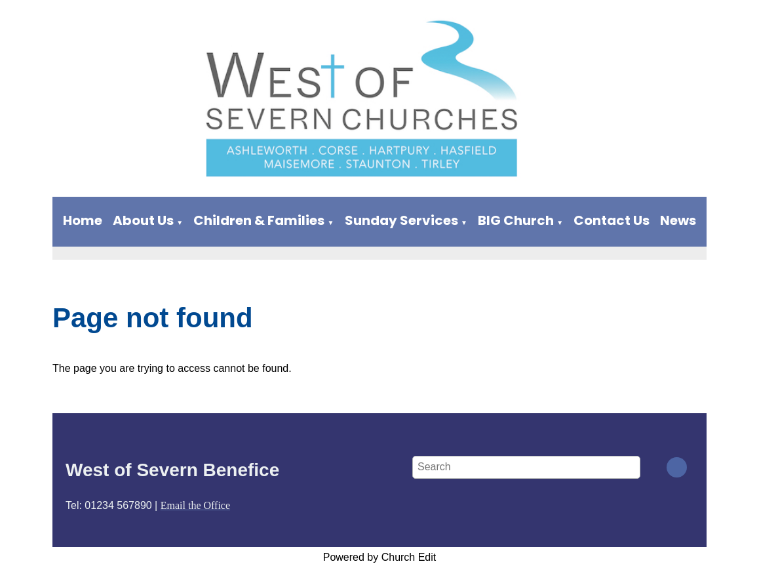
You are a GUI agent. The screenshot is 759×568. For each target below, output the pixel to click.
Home (82, 220)
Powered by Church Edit (380, 557)
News (678, 220)
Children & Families (258, 220)
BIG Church (516, 220)
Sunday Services (401, 220)
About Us (143, 220)
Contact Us (612, 220)
